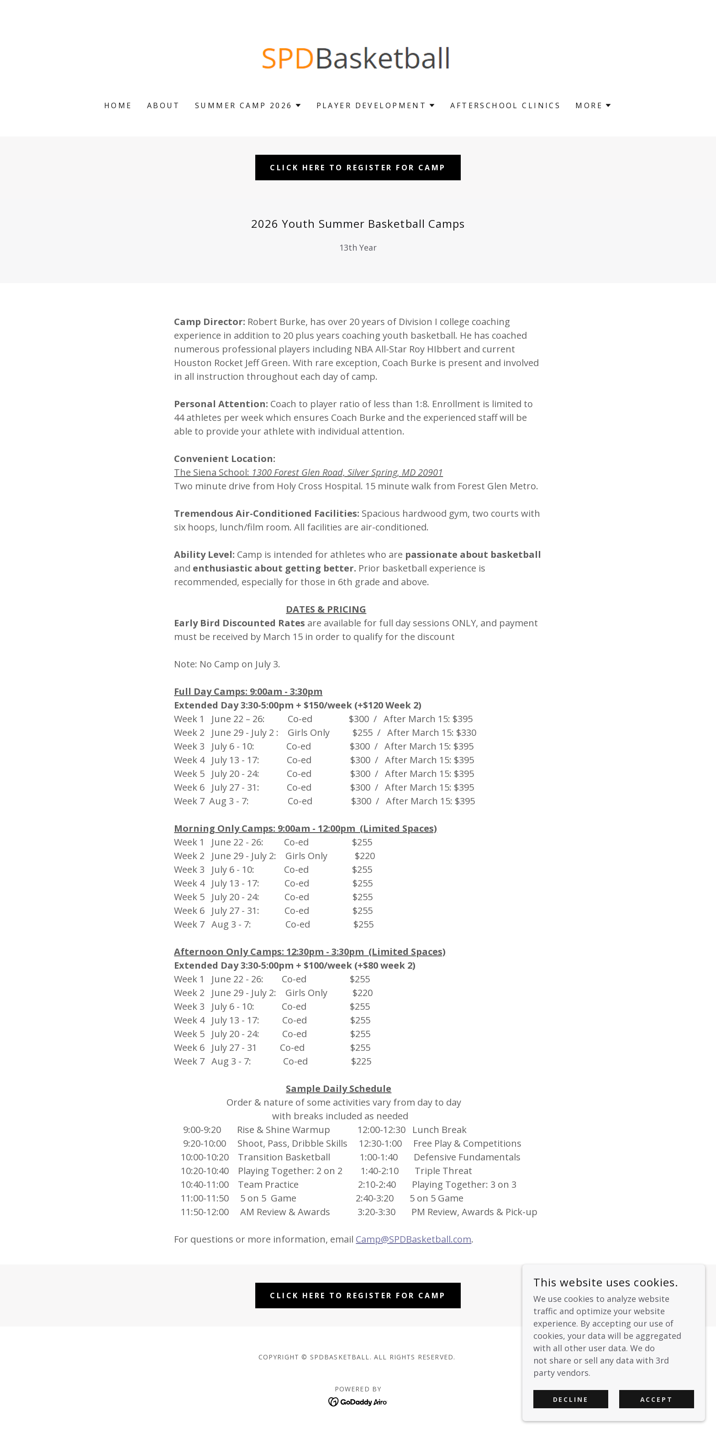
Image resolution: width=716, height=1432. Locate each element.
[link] (358, 56)
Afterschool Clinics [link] (505, 105)
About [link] (163, 105)
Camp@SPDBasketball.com (413, 1239)
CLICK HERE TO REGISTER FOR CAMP (358, 168)
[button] (248, 105)
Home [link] (118, 105)
